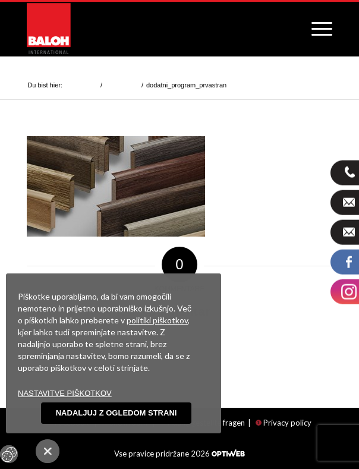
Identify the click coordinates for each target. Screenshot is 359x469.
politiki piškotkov (157, 320)
